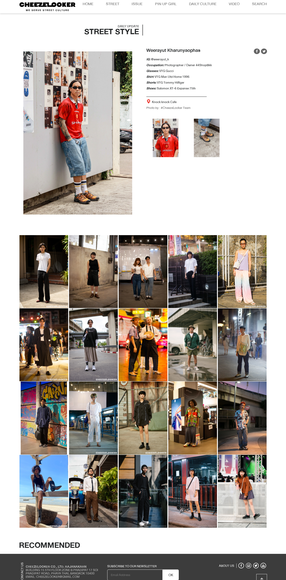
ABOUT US (226, 565)
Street (112, 4)
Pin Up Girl (166, 4)
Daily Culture (203, 4)
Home (88, 4)
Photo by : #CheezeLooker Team (168, 107)
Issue (137, 4)
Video (234, 4)
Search (259, 4)
